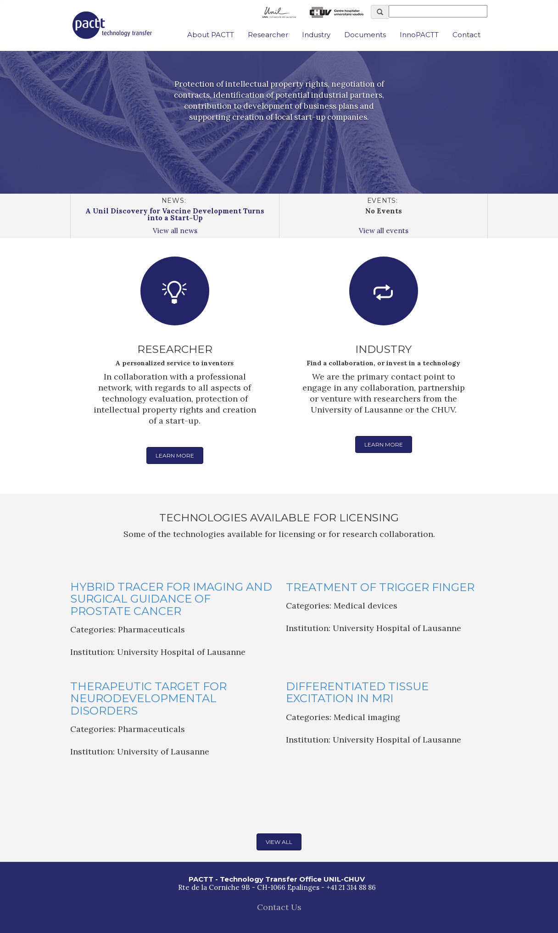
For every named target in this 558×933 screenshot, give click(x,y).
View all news (175, 230)
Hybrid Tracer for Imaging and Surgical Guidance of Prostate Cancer (171, 599)
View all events (383, 230)
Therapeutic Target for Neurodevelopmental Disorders (148, 698)
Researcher (268, 34)
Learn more (175, 455)
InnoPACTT (419, 34)
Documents (365, 34)
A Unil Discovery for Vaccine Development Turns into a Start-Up (174, 214)
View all (279, 841)
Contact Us (279, 907)
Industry (316, 34)
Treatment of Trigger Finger (380, 587)
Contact (466, 34)
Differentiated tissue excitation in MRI (357, 692)
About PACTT (210, 34)
